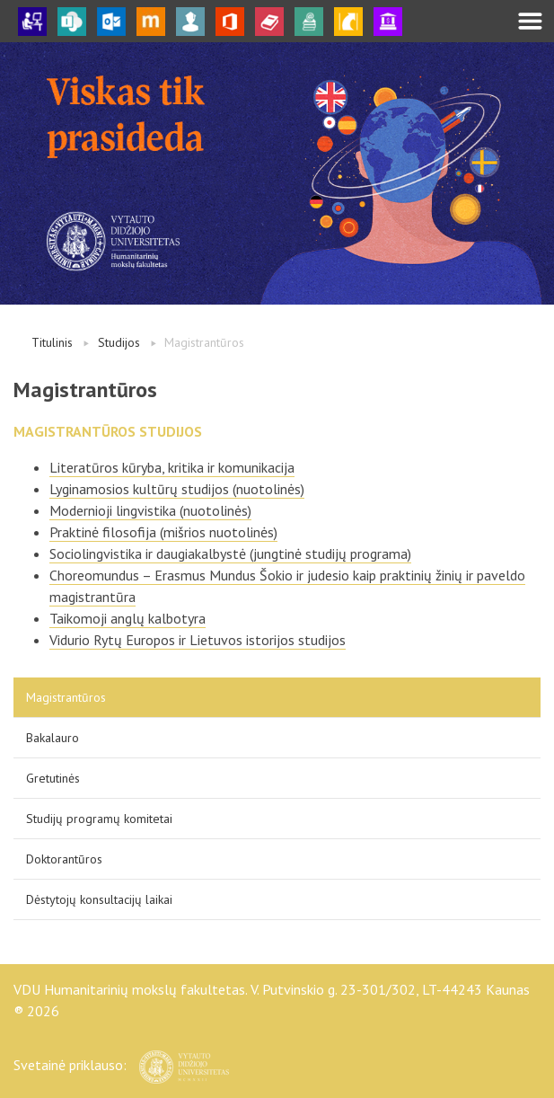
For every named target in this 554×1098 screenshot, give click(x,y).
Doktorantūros (64, 859)
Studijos (119, 342)
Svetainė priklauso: (121, 1065)
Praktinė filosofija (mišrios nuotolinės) (163, 532)
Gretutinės (53, 778)
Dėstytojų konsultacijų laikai (99, 899)
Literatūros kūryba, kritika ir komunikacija (172, 467)
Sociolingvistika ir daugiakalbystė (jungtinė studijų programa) (230, 553)
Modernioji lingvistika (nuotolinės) (150, 510)
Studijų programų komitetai (99, 818)
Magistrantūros (66, 697)
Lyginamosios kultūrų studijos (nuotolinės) (176, 489)
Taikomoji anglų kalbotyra (127, 618)
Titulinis (52, 342)
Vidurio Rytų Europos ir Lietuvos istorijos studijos (197, 640)
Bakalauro (52, 738)
